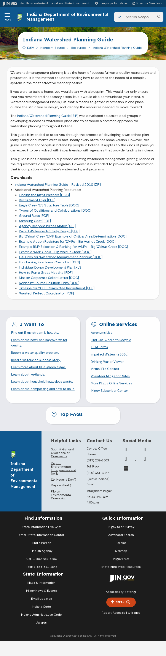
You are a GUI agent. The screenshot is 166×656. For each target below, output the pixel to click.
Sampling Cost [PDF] (35, 222)
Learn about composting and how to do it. (43, 402)
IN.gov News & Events (41, 605)
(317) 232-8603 (98, 475)
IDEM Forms (100, 350)
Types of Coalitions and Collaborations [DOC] (55, 212)
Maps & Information (41, 597)
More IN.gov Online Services (112, 387)
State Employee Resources (121, 581)
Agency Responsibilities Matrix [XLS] (47, 227)
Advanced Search (121, 549)
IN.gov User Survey (121, 541)
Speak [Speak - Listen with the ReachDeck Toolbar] (120, 617)
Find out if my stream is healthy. (36, 334)
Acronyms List (102, 334)
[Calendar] (126, 483)
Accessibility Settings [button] (121, 606)
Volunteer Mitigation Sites (111, 380)
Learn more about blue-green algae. (39, 371)
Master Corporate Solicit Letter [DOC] (49, 279)
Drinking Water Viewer (108, 365)
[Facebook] (126, 464)
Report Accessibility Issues (121, 627)
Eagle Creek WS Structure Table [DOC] (49, 207)
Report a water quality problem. (36, 356)
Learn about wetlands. (28, 378)
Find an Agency (42, 565)
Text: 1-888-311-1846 (41, 581)
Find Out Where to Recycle (112, 342)
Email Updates (41, 613)
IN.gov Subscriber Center (110, 395)
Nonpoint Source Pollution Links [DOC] (49, 284)
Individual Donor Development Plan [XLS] (50, 269)
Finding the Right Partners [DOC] (44, 196)
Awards (41, 637)
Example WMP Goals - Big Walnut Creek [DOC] (55, 253)
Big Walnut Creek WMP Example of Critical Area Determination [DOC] (72, 238)
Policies (121, 557)
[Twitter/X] (135, 464)
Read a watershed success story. (37, 363)
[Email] (145, 473)
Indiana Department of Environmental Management (68, 18)
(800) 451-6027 (98, 487)
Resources (78, 49)
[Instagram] (145, 464)
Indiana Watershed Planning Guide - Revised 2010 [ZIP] (58, 186)
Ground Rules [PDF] (34, 217)
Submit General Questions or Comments (62, 467)
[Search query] (139, 18)
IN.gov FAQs (121, 573)
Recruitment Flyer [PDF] (37, 202)
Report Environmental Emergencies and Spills (63, 483)
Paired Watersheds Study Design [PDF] (49, 233)
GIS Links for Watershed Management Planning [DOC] (60, 258)
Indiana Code (41, 621)
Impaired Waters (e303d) (110, 357)
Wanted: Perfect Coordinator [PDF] (46, 295)
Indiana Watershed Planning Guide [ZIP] (47, 117)
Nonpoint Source (52, 49)
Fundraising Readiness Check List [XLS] (49, 264)
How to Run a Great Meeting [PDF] (46, 274)
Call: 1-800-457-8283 (41, 573)
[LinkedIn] (135, 473)
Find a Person (41, 557)
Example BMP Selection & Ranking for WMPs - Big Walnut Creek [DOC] (73, 248)
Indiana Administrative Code (41, 629)
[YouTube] (126, 473)
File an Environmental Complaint (61, 509)
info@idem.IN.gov (99, 505)
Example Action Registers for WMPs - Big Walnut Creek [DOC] (67, 243)
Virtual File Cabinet (105, 372)
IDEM (30, 49)
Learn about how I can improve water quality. (40, 345)
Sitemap (121, 565)
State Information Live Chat (42, 541)
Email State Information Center (41, 549)
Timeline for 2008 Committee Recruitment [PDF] (56, 290)
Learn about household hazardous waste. (38, 389)
